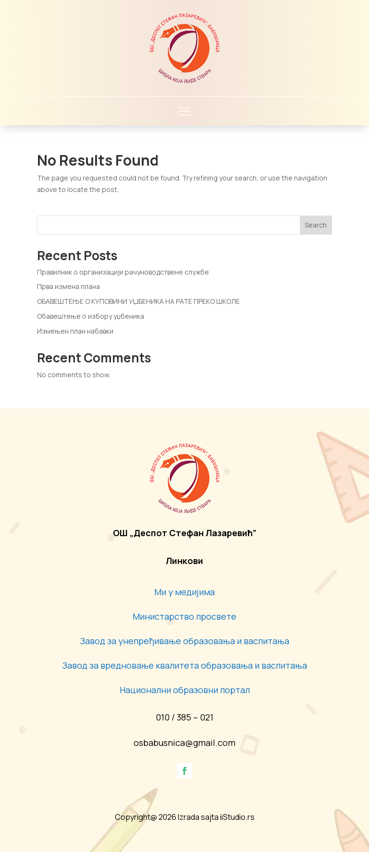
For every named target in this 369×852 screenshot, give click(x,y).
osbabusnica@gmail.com (184, 742)
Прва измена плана (68, 286)
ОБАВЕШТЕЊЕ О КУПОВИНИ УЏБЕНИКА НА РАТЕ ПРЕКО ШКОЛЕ (138, 301)
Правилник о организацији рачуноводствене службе (123, 271)
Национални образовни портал (185, 690)
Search (316, 224)
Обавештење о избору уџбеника (90, 316)
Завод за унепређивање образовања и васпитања (184, 641)
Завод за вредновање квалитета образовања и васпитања (184, 665)
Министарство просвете (184, 616)
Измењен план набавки (75, 331)
